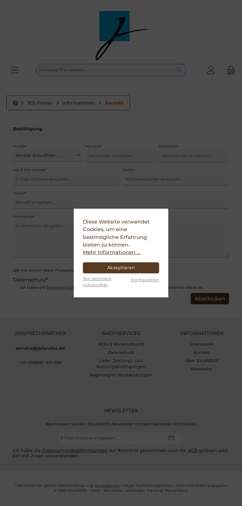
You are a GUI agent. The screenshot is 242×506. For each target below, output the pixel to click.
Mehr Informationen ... (112, 252)
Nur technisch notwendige (97, 281)
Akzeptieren (121, 268)
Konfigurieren (145, 279)
